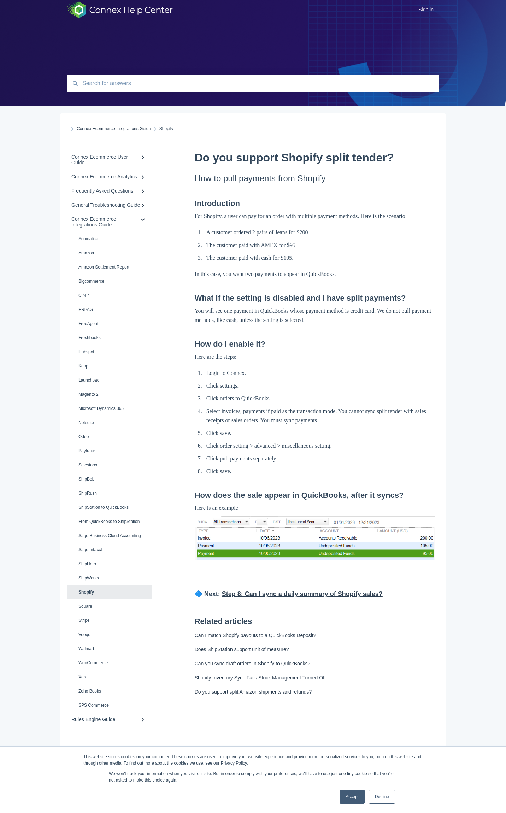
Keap (83, 366)
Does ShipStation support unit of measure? (242, 649)
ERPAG (85, 309)
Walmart (86, 648)
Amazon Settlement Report (103, 267)
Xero (82, 676)
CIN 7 (83, 295)
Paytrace (86, 450)
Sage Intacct (90, 549)
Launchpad (88, 380)
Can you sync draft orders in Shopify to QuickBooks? (253, 663)
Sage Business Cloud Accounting (109, 535)
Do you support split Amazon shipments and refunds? (253, 692)
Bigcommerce (91, 281)
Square (85, 606)
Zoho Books (89, 691)
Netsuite (86, 422)
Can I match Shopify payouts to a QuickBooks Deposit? (255, 635)
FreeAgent (88, 323)
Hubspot (86, 351)
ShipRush (87, 493)
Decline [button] (382, 796)
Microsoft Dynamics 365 (101, 408)
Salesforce (88, 465)
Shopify (86, 592)
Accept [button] (352, 796)
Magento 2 (88, 394)
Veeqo (84, 634)
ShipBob (86, 479)
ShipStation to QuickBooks (103, 507)
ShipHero (87, 563)
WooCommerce (93, 662)
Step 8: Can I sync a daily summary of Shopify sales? (302, 593)
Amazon (86, 253)
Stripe (83, 620)
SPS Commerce (93, 705)
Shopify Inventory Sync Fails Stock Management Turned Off (260, 678)
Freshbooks (89, 337)
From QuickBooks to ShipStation (109, 521)
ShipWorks (88, 578)
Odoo (83, 436)
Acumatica (88, 238)
